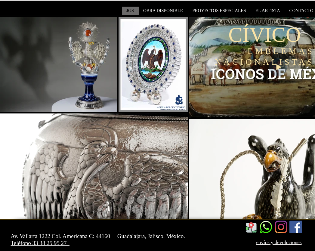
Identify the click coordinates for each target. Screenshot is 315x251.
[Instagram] (281, 227)
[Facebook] (295, 227)
